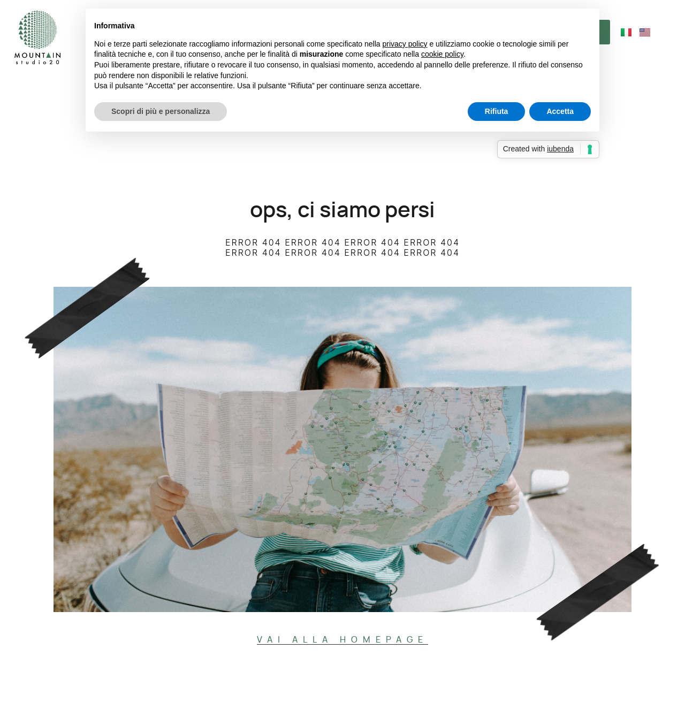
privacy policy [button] (405, 44)
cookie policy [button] (442, 54)
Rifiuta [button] (496, 111)
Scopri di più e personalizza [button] (160, 111)
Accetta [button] (560, 111)
